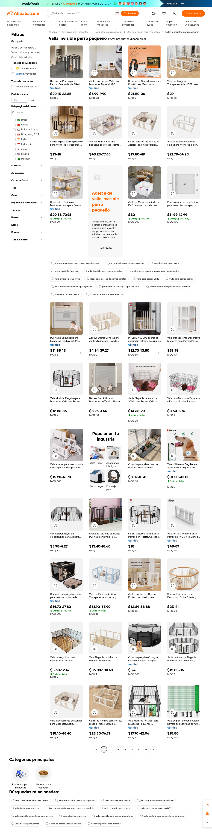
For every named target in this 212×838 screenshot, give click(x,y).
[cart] (164, 14)
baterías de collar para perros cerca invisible (70, 808)
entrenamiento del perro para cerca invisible (75, 263)
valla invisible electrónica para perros (71, 286)
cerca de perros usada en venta (63, 823)
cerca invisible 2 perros (64, 271)
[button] (117, 13)
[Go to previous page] (97, 749)
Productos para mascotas (108, 31)
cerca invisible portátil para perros (125, 263)
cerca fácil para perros (72, 816)
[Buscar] (130, 13)
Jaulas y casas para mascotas (143, 31)
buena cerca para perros (65, 294)
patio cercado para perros (115, 808)
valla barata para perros (25, 808)
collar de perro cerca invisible (104, 823)
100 (146, 749)
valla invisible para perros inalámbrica (113, 816)
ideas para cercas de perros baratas (106, 278)
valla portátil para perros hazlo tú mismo (162, 816)
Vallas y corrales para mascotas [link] (182, 31)
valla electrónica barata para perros (75, 800)
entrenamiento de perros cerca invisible (168, 286)
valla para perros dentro (179, 278)
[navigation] (27, 391)
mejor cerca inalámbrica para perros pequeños (154, 271)
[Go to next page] (153, 749)
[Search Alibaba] (81, 13)
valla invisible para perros (165, 263)
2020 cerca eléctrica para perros (104, 294)
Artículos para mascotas (75, 31)
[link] (207, 804)
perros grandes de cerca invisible (155, 800)
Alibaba (53, 31)
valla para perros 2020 (146, 278)
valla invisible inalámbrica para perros (32, 816)
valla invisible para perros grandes (103, 271)
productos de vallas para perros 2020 (119, 286)
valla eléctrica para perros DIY (153, 808)
